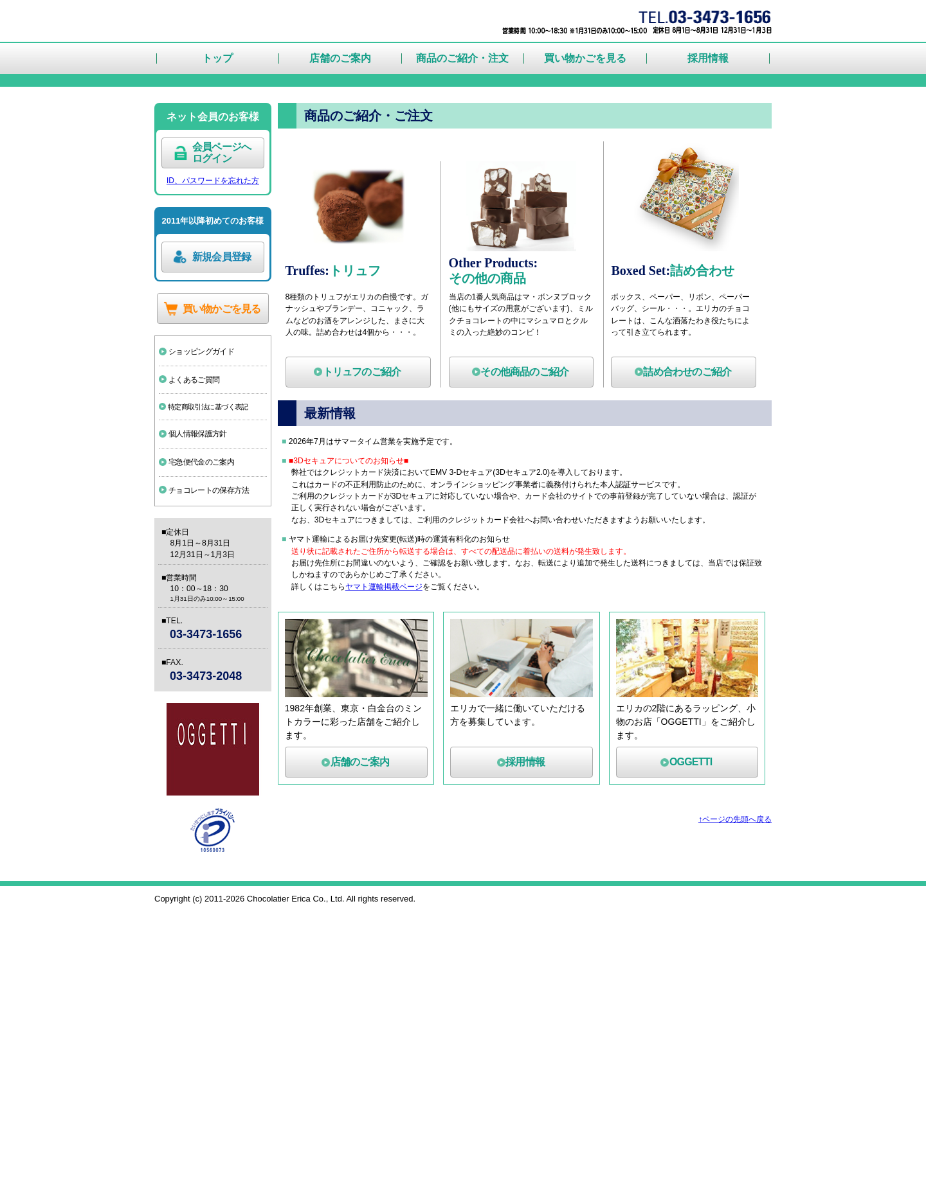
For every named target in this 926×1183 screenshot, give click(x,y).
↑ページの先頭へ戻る (729, 1093)
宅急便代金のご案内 (209, 698)
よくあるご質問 (200, 604)
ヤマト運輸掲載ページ (401, 858)
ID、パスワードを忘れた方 (213, 394)
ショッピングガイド (209, 572)
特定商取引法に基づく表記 (217, 635)
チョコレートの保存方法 (217, 730)
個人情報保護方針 (204, 666)
